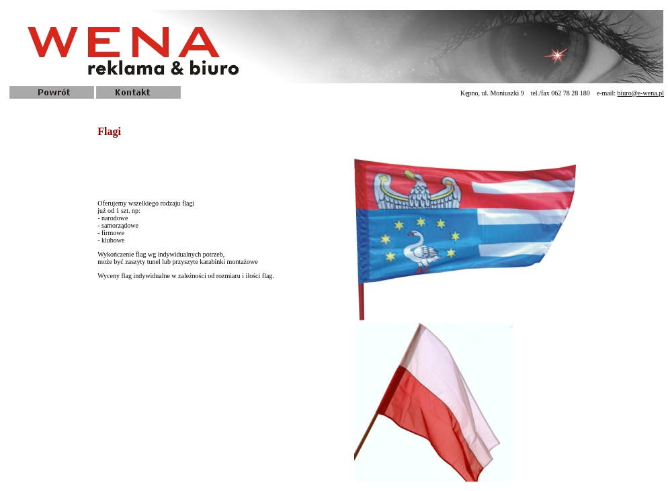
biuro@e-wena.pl (641, 93)
